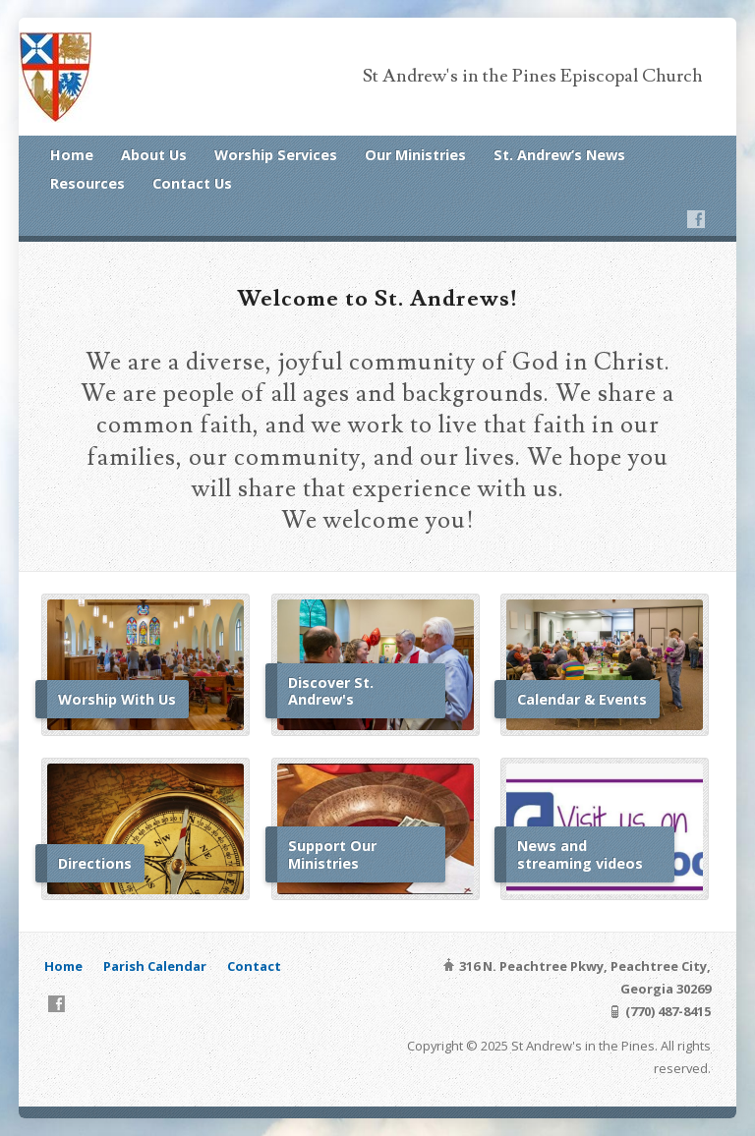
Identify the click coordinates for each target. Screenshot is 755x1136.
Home (71, 154)
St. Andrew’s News (559, 154)
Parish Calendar (154, 966)
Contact (254, 966)
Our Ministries (415, 154)
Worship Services (275, 154)
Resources (87, 183)
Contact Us (192, 183)
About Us (154, 154)
